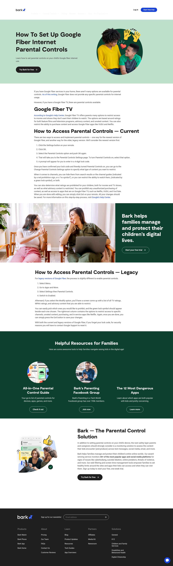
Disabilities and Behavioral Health (118, 539)
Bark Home (22, 536)
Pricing (44, 523)
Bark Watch (22, 523)
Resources (69, 532)
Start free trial (148, 4)
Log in (135, 4)
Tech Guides (69, 536)
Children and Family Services (119, 533)
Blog (66, 523)
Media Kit (92, 527)
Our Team (45, 527)
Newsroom (92, 532)
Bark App (21, 532)
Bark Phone (22, 527)
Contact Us (45, 536)
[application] (167, 560)
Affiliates (91, 523)
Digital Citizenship (119, 545)
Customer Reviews (48, 540)
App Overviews (70, 540)
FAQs (43, 532)
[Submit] (105, 505)
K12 (113, 527)
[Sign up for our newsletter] (86, 505)
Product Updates (71, 527)
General (115, 523)
